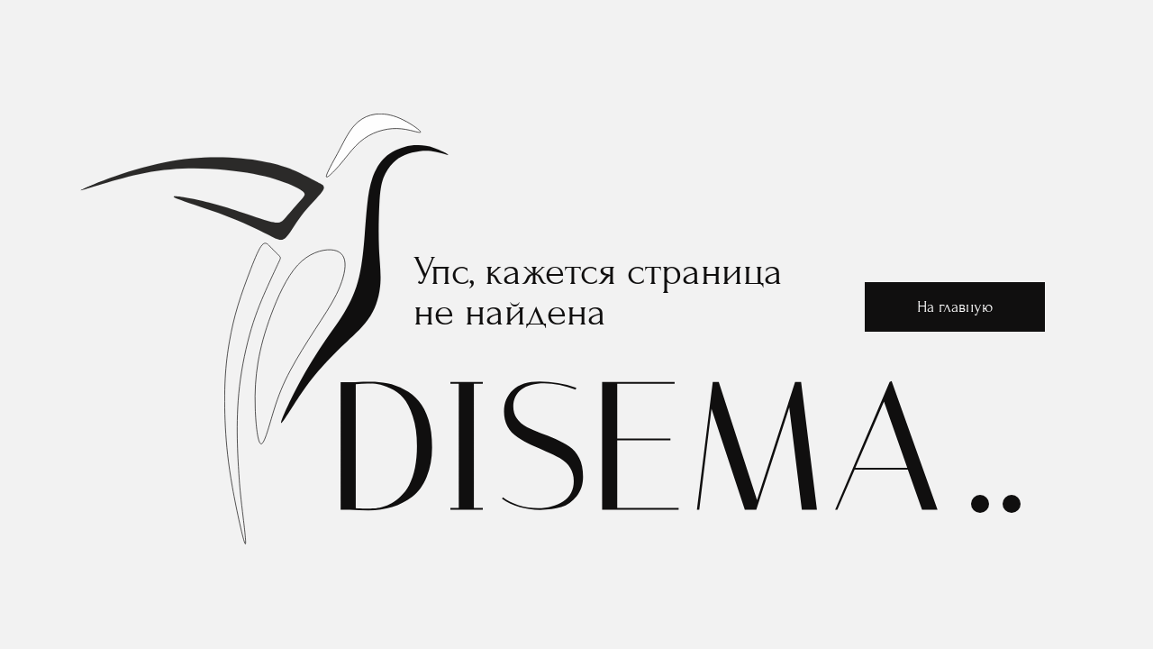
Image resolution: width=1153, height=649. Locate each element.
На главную (955, 306)
